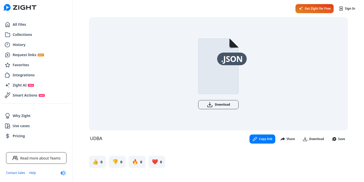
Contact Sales (15, 173)
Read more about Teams (36, 158)
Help (32, 173)
